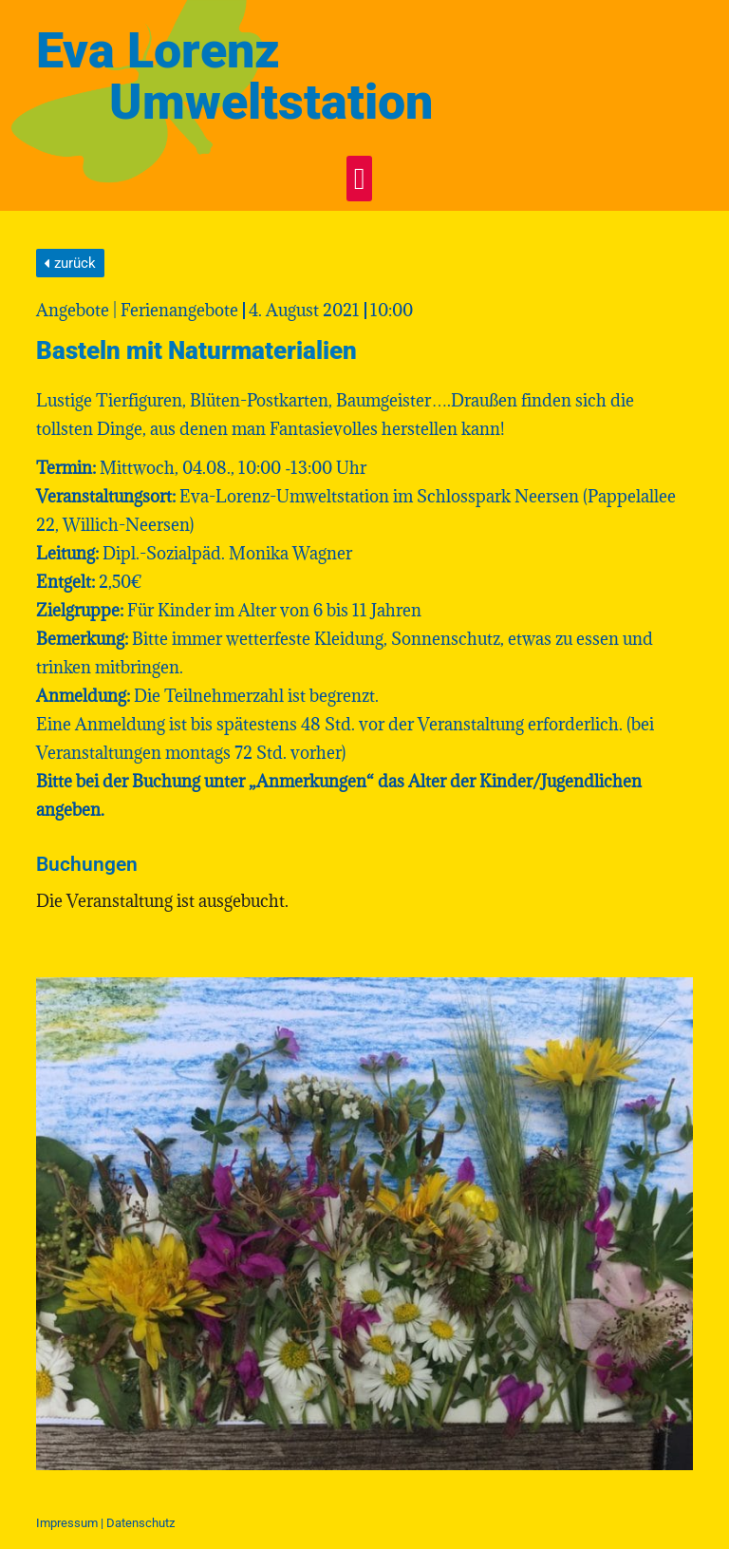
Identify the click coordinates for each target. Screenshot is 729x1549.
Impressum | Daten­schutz (105, 1523)
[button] (359, 178)
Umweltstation (271, 102)
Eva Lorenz (158, 51)
